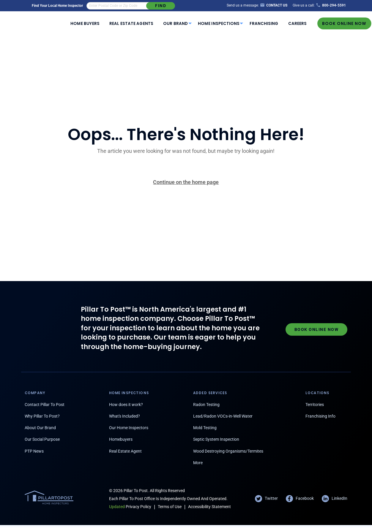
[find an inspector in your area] (117, 5)
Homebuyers (121, 439)
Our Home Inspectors (128, 427)
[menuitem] (85, 23)
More (198, 462)
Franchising (264, 23)
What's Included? (124, 416)
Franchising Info (320, 416)
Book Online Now (344, 23)
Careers (297, 23)
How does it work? (126, 404)
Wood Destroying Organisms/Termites (228, 451)
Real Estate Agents (131, 23)
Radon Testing (206, 404)
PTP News (34, 451)
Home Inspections (218, 23)
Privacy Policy (130, 506)
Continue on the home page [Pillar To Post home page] (186, 182)
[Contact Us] (273, 5)
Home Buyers (84, 23)
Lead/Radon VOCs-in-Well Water (223, 416)
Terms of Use (170, 506)
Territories (314, 404)
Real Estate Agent (125, 451)
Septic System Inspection (216, 439)
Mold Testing (205, 427)
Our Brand (175, 23)
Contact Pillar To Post (44, 404)
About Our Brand (40, 427)
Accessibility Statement (209, 506)
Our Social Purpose (42, 439)
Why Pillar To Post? (42, 416)
